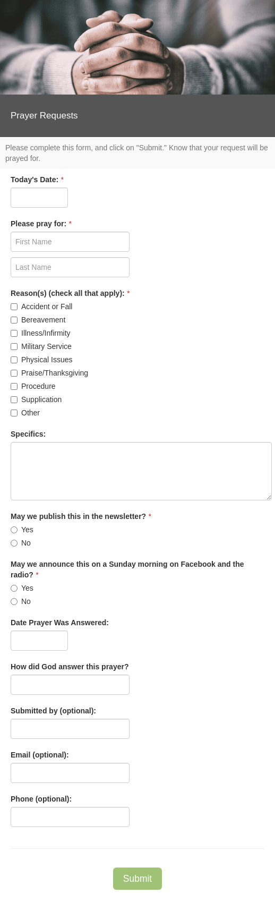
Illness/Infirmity (41, 333)
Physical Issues (41, 359)
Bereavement (38, 320)
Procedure (33, 386)
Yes (22, 529)
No (21, 543)
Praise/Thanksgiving (49, 373)
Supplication (36, 399)
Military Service (41, 346)
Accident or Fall (41, 306)
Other (25, 412)
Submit (137, 878)
